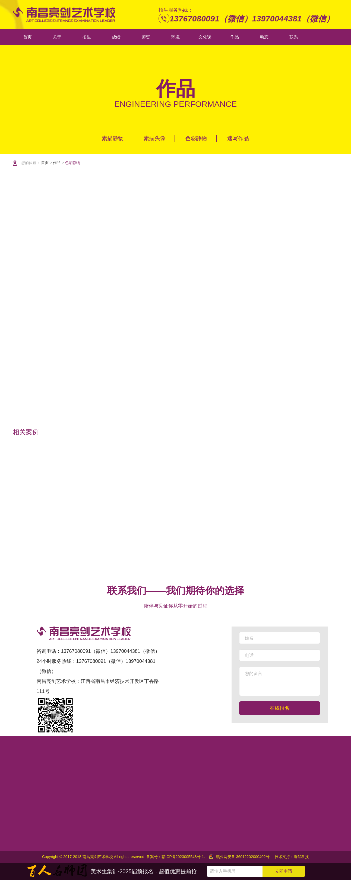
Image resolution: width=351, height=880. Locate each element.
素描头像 (154, 137)
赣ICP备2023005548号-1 (183, 857)
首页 (43, 162)
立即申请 (283, 871)
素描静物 (113, 137)
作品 (54, 162)
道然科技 (301, 857)
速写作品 (238, 137)
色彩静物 (196, 137)
